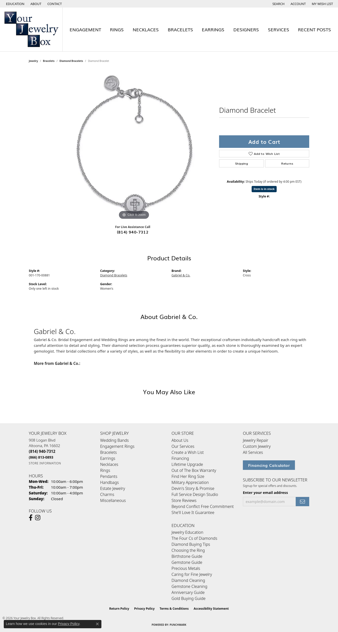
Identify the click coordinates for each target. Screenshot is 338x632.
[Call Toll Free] (41, 457)
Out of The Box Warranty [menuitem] (194, 470)
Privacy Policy (144, 608)
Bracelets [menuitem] (108, 452)
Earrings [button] (213, 29)
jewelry (33, 61)
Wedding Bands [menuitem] (114, 440)
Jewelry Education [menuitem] (187, 532)
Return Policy (119, 608)
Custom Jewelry (257, 446)
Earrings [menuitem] (107, 458)
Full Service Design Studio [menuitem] (195, 494)
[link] (36, 4)
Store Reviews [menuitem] (184, 500)
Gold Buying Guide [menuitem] (189, 598)
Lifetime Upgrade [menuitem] (187, 464)
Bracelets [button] (180, 29)
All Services (253, 452)
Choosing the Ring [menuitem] (188, 550)
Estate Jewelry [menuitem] (112, 488)
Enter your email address (265, 492)
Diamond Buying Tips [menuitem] (191, 544)
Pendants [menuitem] (108, 476)
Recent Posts (314, 29)
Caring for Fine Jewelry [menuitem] (192, 574)
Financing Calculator (269, 465)
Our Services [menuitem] (183, 446)
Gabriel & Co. (181, 275)
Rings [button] (117, 29)
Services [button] (278, 29)
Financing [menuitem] (180, 458)
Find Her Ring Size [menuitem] (188, 476)
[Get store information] (45, 463)
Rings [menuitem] (105, 470)
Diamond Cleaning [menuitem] (188, 580)
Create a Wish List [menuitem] (188, 452)
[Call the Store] (42, 451)
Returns (287, 163)
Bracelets (49, 61)
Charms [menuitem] (107, 494)
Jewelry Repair (255, 440)
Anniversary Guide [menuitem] (188, 592)
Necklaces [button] (146, 29)
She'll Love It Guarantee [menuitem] (193, 512)
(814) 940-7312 (133, 232)
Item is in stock (264, 189)
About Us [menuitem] (180, 440)
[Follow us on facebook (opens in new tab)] (31, 518)
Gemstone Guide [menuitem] (187, 562)
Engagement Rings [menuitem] (117, 446)
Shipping (241, 163)
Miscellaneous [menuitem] (113, 500)
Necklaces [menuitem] (109, 464)
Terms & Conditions (174, 608)
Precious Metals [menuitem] (186, 568)
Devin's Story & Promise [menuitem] (193, 488)
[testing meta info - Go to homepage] (31, 29)
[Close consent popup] (97, 623)
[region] (134, 145)
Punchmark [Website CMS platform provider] (178, 624)
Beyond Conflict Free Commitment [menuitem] (203, 506)
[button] (15, 4)
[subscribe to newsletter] (302, 501)
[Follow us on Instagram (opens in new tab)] (37, 518)
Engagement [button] (85, 29)
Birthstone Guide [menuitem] (187, 556)
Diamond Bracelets (71, 61)
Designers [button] (246, 29)
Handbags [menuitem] (109, 482)
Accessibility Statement (211, 608)
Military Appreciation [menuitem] (190, 482)
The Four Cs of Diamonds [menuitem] (194, 538)
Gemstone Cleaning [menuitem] (189, 586)
